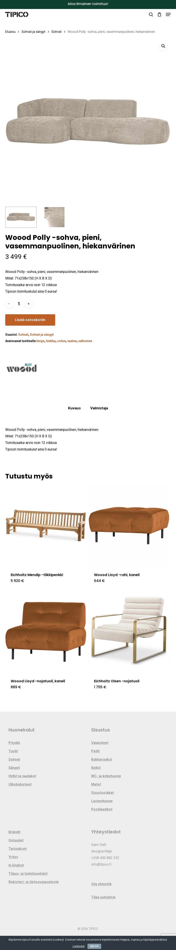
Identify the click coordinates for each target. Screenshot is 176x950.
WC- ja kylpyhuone (106, 776)
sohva (61, 341)
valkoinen (85, 341)
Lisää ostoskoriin (30, 319)
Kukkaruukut (101, 759)
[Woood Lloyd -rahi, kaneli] (129, 525)
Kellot (96, 768)
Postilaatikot (101, 809)
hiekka (51, 341)
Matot (96, 784)
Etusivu (10, 32)
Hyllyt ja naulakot (22, 776)
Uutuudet (16, 840)
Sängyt (14, 768)
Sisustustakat (102, 793)
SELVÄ (94, 946)
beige (40, 341)
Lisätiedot (79, 946)
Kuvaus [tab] (74, 408)
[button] (168, 14)
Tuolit (13, 751)
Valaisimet (99, 743)
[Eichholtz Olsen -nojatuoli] (129, 631)
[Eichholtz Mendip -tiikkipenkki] (45, 525)
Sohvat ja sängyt (33, 32)
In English (16, 865)
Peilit (95, 751)
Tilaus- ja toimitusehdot (28, 873)
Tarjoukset (18, 849)
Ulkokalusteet (20, 784)
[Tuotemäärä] (19, 304)
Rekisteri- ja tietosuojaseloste (34, 882)
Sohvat (56, 32)
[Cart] (159, 14)
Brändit (14, 832)
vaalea (72, 341)
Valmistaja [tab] (99, 408)
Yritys (13, 857)
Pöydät (14, 743)
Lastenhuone (102, 801)
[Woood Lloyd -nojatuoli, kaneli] (45, 631)
